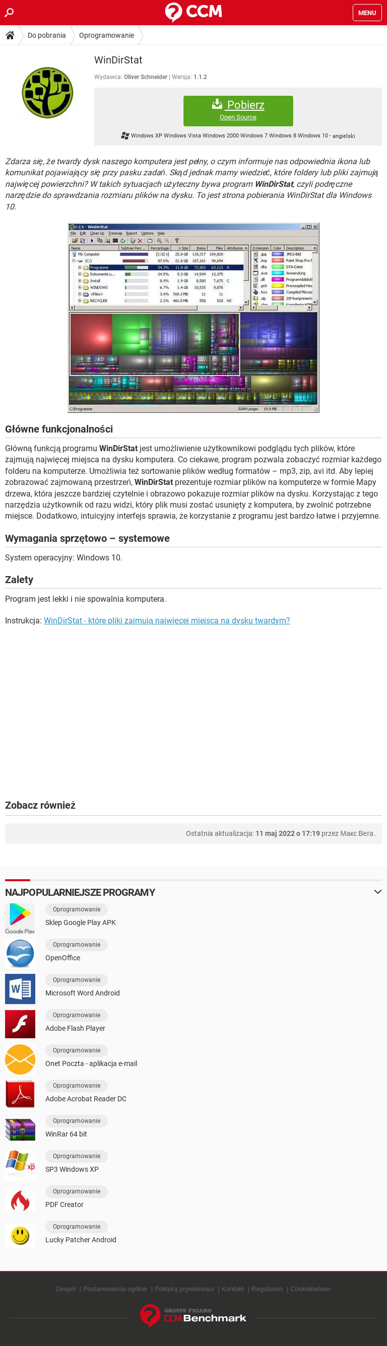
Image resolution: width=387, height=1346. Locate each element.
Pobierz (238, 110)
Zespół (66, 1289)
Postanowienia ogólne (115, 1289)
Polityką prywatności (184, 1289)
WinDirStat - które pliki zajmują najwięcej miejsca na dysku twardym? (167, 620)
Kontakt (233, 1289)
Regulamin (267, 1289)
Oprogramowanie (106, 35)
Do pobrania (47, 35)
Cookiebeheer (310, 1289)
